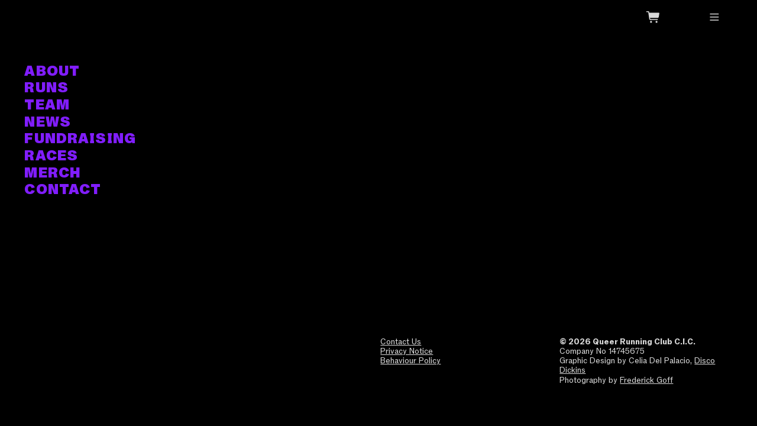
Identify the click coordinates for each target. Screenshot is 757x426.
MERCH (52, 173)
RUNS (46, 88)
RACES (51, 156)
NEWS (47, 122)
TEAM (47, 105)
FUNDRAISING (80, 139)
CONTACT (62, 189)
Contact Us (400, 341)
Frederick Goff (646, 380)
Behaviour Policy (410, 360)
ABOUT (52, 71)
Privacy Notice (406, 351)
